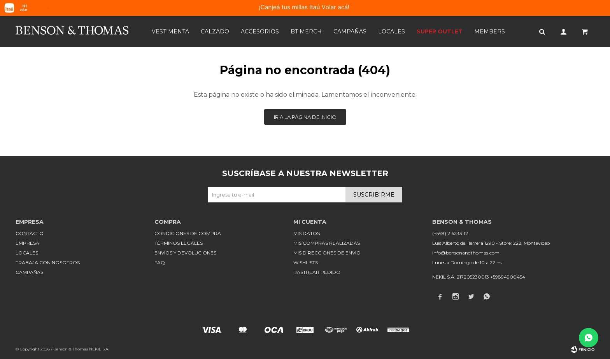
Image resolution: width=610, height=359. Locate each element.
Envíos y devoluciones (185, 253)
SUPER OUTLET (440, 31)
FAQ (159, 262)
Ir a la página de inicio (305, 117)
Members (489, 31)
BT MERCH (306, 31)
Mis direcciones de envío (327, 253)
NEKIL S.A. (99, 349)
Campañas (349, 31)
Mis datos (306, 233)
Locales (391, 31)
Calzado (215, 31)
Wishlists (305, 262)
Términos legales (178, 243)
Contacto (30, 233)
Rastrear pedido (316, 272)
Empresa (27, 243)
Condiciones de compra (187, 233)
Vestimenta (170, 31)
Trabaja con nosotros (48, 262)
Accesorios (260, 31)
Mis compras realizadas (326, 243)
